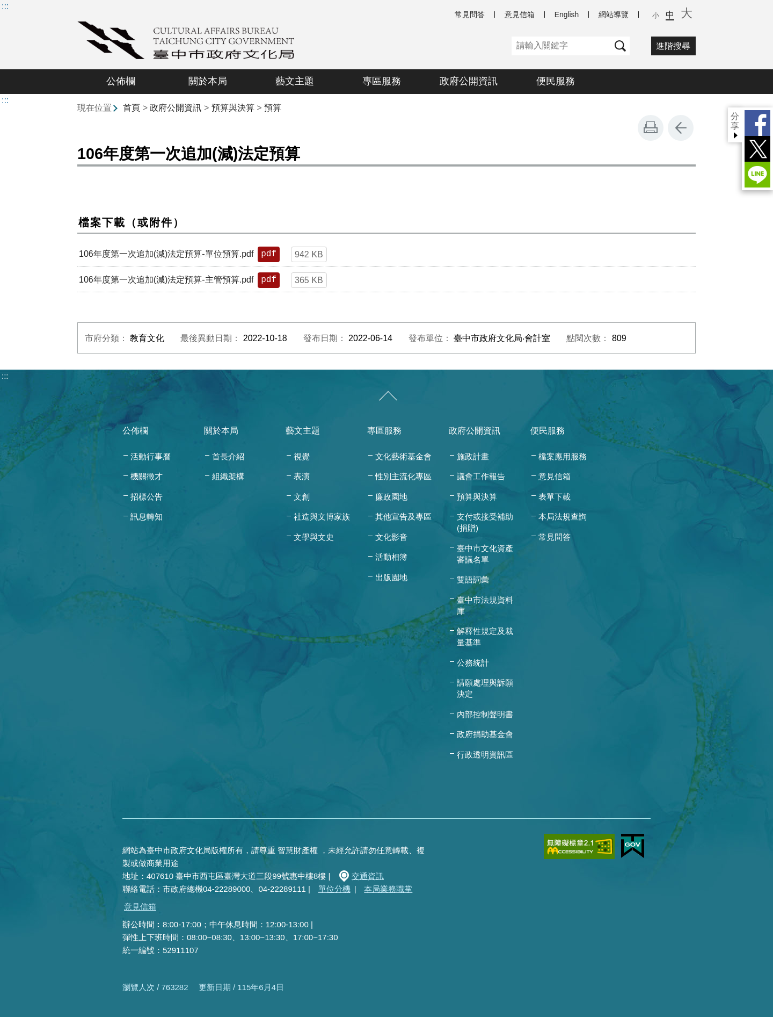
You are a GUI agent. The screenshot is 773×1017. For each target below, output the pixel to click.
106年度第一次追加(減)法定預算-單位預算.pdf (166, 253)
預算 (272, 107)
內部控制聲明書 (485, 714)
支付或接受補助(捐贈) (485, 522)
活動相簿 (391, 556)
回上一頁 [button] (681, 128)
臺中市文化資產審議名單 (485, 554)
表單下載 (554, 496)
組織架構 (228, 476)
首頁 (131, 107)
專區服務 (381, 81)
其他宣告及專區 (403, 516)
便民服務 (555, 81)
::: (5, 6)
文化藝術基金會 (403, 456)
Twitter (757, 149)
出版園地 (391, 577)
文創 (302, 496)
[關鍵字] (561, 46)
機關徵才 (146, 476)
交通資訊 (368, 876)
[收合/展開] (388, 396)
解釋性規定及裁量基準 (485, 636)
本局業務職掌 (388, 888)
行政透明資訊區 (485, 754)
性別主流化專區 (403, 476)
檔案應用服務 (562, 456)
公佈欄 (120, 81)
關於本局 (207, 81)
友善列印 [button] (650, 128)
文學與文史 (314, 537)
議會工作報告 (481, 476)
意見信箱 (520, 14)
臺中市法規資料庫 (485, 605)
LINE (757, 174)
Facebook (757, 123)
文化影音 (391, 537)
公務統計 (473, 662)
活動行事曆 (150, 456)
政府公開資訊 (469, 81)
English (567, 14)
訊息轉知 (146, 516)
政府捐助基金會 (485, 734)
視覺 (302, 456)
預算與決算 (233, 107)
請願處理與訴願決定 (485, 688)
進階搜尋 (673, 46)
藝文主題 (294, 81)
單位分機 (334, 888)
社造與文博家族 (322, 516)
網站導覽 (614, 14)
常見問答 (470, 14)
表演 (302, 476)
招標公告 (146, 496)
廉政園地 (391, 496)
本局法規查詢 (562, 516)
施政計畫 (473, 456)
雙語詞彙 (473, 579)
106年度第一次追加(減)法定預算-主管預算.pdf (166, 279)
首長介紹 (228, 456)
